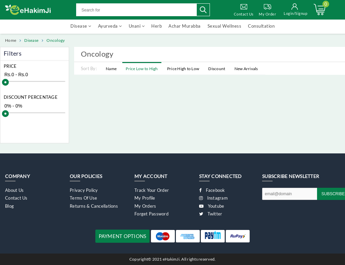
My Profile (144, 198)
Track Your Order (151, 190)
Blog (9, 206)
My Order (267, 9)
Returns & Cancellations (94, 206)
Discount (216, 68)
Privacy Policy (84, 190)
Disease (80, 26)
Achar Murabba (184, 26)
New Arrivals (246, 68)
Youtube (211, 206)
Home (10, 40)
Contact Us (244, 9)
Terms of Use (83, 198)
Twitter (210, 213)
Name (111, 68)
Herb (156, 26)
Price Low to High (142, 68)
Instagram (213, 198)
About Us (14, 190)
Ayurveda (110, 26)
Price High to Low (183, 68)
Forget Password (151, 213)
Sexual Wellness (225, 26)
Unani (137, 26)
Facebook (212, 190)
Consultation (261, 26)
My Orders (145, 206)
